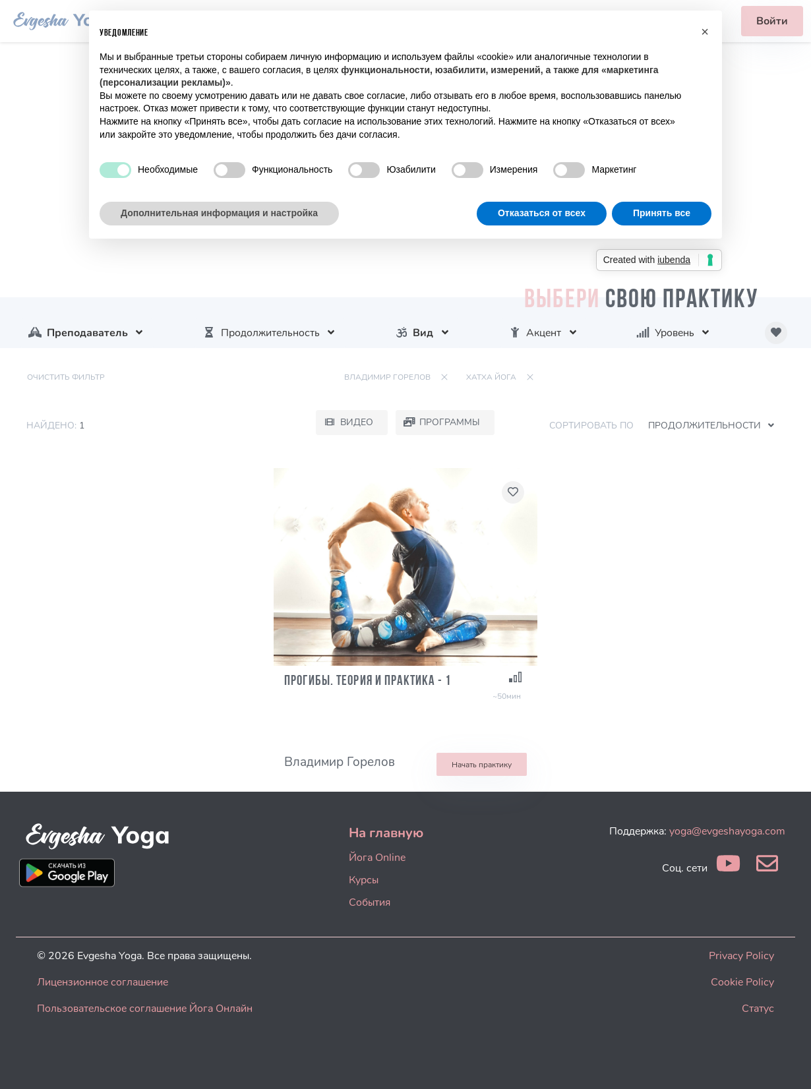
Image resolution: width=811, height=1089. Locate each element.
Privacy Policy (741, 956)
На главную (386, 833)
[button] (704, 31)
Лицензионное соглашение (102, 982)
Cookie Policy (742, 982)
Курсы (363, 880)
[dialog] (786, 1062)
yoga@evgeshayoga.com (727, 831)
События (369, 902)
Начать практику (482, 764)
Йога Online (377, 857)
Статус (758, 1008)
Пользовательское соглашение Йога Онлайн (145, 1008)
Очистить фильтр (66, 377)
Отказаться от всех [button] (542, 213)
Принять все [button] (661, 213)
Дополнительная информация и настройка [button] (219, 213)
